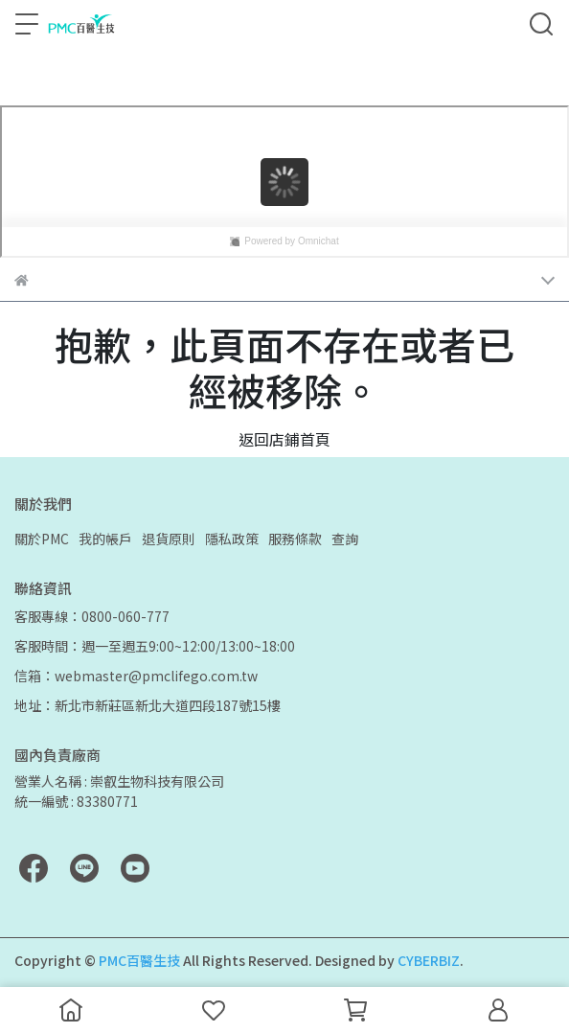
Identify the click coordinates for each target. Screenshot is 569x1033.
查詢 (344, 538)
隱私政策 (232, 538)
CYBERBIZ (429, 960)
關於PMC (41, 538)
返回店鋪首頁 (284, 438)
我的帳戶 (105, 538)
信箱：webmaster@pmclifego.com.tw (136, 675)
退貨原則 (168, 538)
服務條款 (295, 538)
